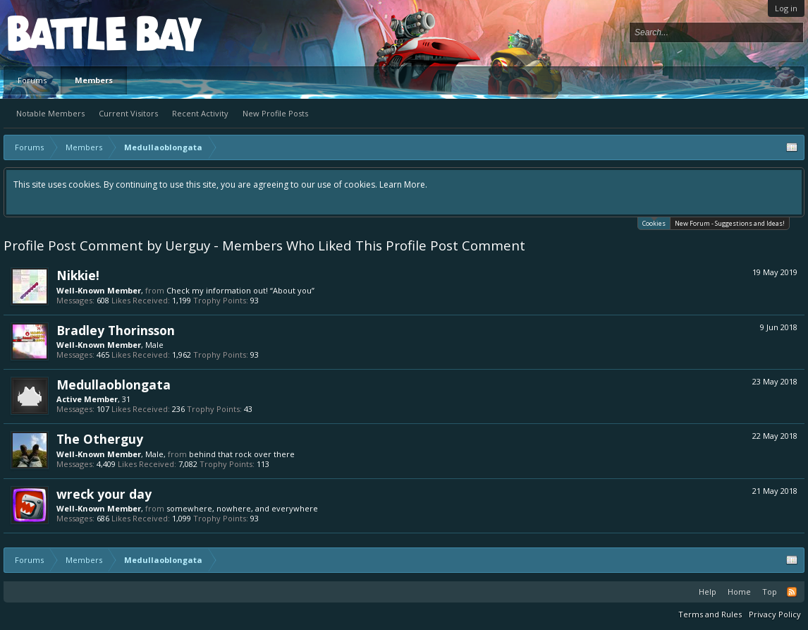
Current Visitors (128, 113)
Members (94, 80)
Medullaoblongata (113, 384)
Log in (786, 8)
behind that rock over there (242, 454)
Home (739, 591)
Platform (59, 32)
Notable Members (50, 113)
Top (769, 591)
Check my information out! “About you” (240, 290)
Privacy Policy (775, 614)
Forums (32, 80)
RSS (791, 592)
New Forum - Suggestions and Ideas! (730, 223)
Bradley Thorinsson (115, 330)
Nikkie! (77, 275)
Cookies (654, 222)
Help (707, 591)
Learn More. (403, 184)
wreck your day (104, 493)
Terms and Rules (710, 614)
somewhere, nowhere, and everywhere (242, 508)
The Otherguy (99, 438)
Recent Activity (200, 113)
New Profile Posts (275, 113)
